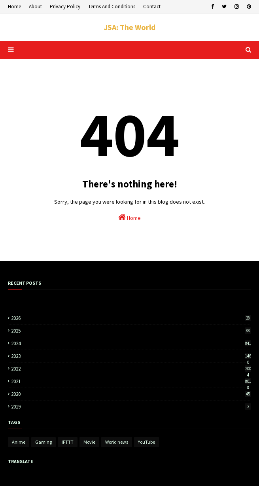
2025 (131, 330)
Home (14, 6)
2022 (131, 368)
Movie (89, 442)
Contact (152, 6)
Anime (18, 442)
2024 (131, 343)
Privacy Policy (65, 6)
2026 (131, 318)
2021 (131, 381)
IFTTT (68, 442)
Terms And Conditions (111, 6)
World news (116, 442)
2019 (131, 406)
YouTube (146, 442)
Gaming (43, 442)
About (35, 6)
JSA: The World (129, 27)
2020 (131, 394)
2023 (131, 356)
